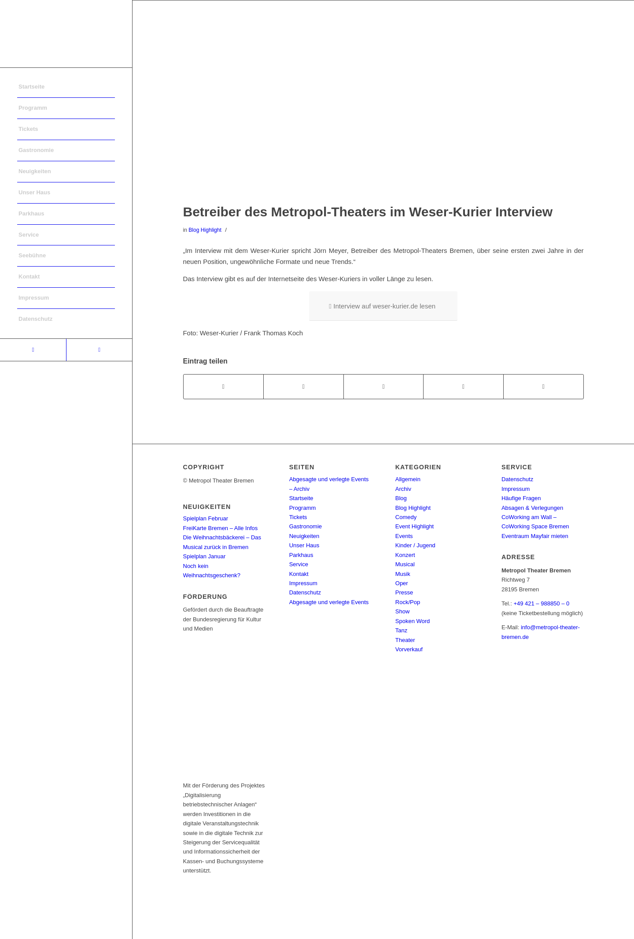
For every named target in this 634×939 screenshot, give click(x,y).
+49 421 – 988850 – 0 (541, 603)
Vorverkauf (409, 649)
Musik (402, 574)
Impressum (303, 583)
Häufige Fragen (521, 498)
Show (402, 611)
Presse (404, 592)
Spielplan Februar (206, 518)
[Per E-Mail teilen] (543, 387)
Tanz (401, 630)
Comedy (406, 517)
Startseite (301, 498)
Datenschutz (305, 592)
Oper (401, 583)
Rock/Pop (407, 602)
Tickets (298, 517)
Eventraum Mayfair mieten (534, 536)
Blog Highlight (204, 230)
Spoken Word (412, 621)
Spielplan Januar (204, 556)
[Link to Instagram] (99, 350)
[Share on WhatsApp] (384, 387)
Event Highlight (414, 526)
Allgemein (407, 479)
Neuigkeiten (304, 536)
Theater (405, 640)
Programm (302, 508)
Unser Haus (304, 545)
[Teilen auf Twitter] (303, 387)
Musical (405, 564)
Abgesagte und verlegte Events (329, 602)
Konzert (405, 555)
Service (298, 564)
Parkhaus (301, 555)
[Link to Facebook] (33, 350)
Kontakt (299, 574)
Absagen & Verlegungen (532, 508)
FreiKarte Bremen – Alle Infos (220, 528)
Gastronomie (305, 526)
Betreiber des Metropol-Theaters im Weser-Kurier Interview (368, 211)
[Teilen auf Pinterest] (463, 387)
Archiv (403, 489)
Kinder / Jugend (415, 545)
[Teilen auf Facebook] (224, 387)
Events (404, 536)
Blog (401, 498)
